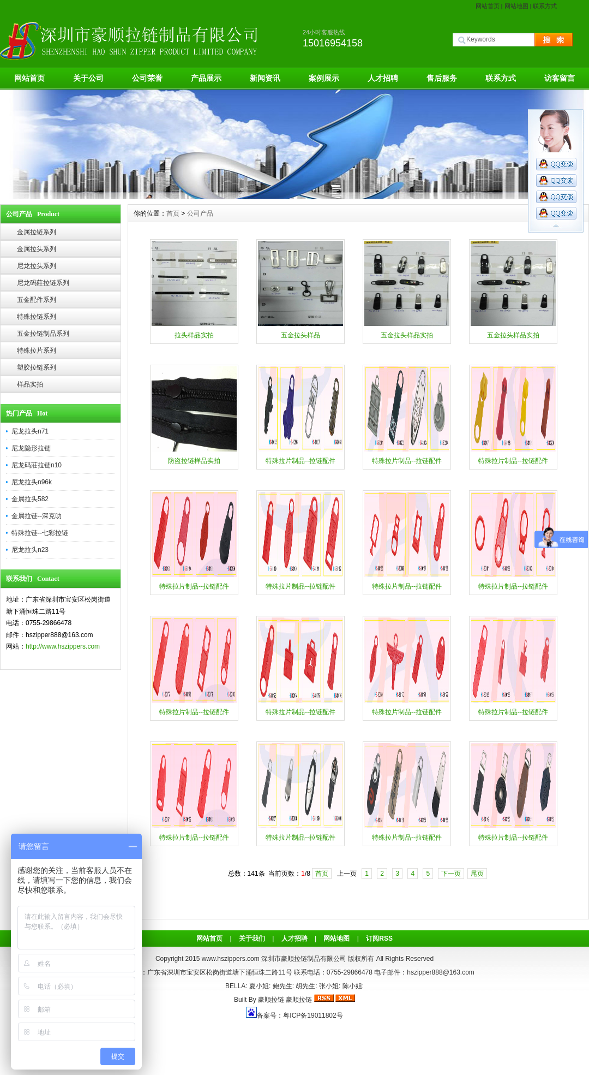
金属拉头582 (30, 499)
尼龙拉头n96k (31, 482)
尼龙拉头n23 (30, 550)
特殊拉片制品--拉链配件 (300, 461)
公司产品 (200, 213)
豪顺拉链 (271, 999)
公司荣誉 (147, 78)
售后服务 (441, 78)
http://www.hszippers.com (63, 646)
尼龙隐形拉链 (31, 448)
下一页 (451, 873)
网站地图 (516, 6)
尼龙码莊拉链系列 (43, 283)
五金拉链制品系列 (43, 333)
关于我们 (252, 938)
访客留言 (559, 78)
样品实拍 (30, 384)
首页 (172, 213)
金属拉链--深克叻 (36, 516)
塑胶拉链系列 (36, 367)
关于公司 (88, 78)
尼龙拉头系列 (36, 266)
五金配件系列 (36, 300)
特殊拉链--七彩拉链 (39, 533)
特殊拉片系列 (36, 350)
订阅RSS (379, 938)
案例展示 (324, 78)
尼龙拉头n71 (30, 431)
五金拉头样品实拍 (407, 335)
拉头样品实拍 (194, 335)
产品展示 (206, 78)
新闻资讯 (265, 78)
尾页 (477, 873)
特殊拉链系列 (36, 316)
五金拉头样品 (300, 335)
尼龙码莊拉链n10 (36, 465)
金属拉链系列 (36, 232)
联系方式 (545, 6)
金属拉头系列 (36, 249)
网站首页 (488, 6)
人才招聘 (383, 78)
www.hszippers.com (231, 959)
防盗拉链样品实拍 (194, 461)
